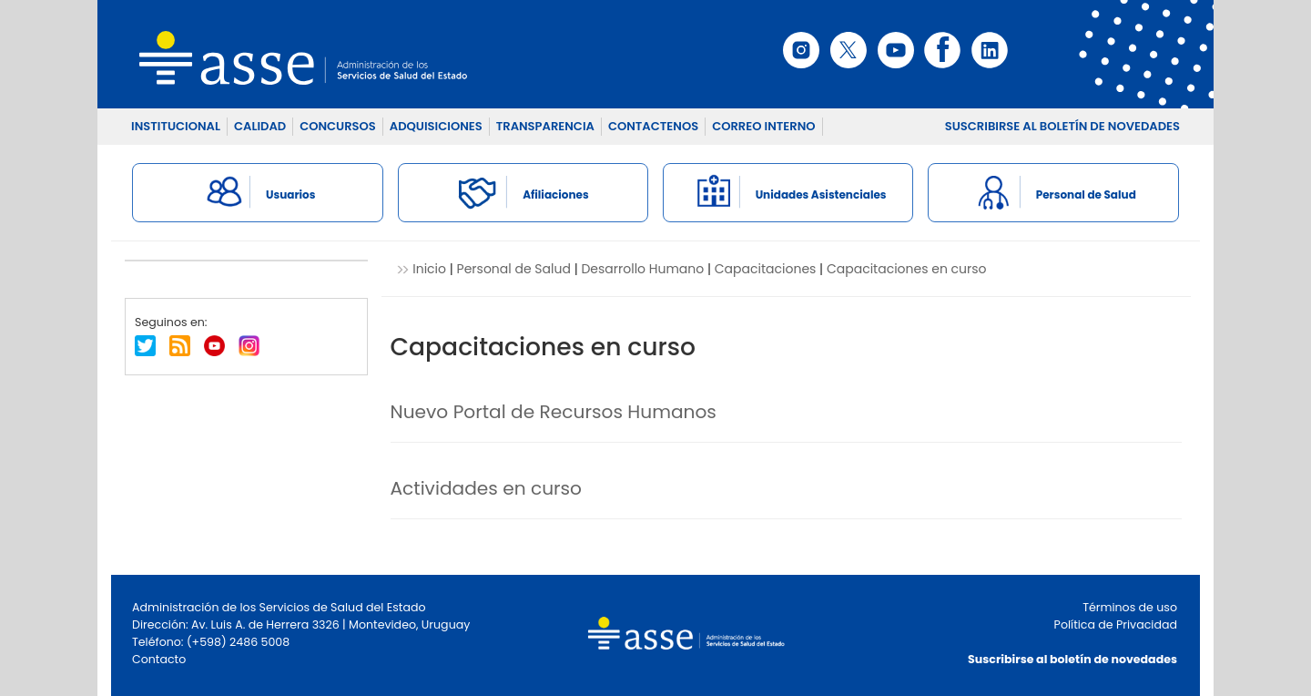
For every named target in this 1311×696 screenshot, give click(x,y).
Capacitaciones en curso (907, 269)
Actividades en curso (487, 488)
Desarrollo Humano (642, 269)
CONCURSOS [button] (338, 126)
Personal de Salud (514, 269)
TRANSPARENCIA (545, 126)
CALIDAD (260, 126)
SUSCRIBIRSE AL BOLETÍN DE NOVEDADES (1062, 126)
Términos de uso (1129, 607)
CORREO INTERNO (763, 126)
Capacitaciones (766, 269)
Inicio (429, 269)
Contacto (159, 659)
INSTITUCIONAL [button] (175, 126)
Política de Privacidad (1115, 624)
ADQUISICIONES (436, 126)
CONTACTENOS (653, 126)
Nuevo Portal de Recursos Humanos (553, 412)
